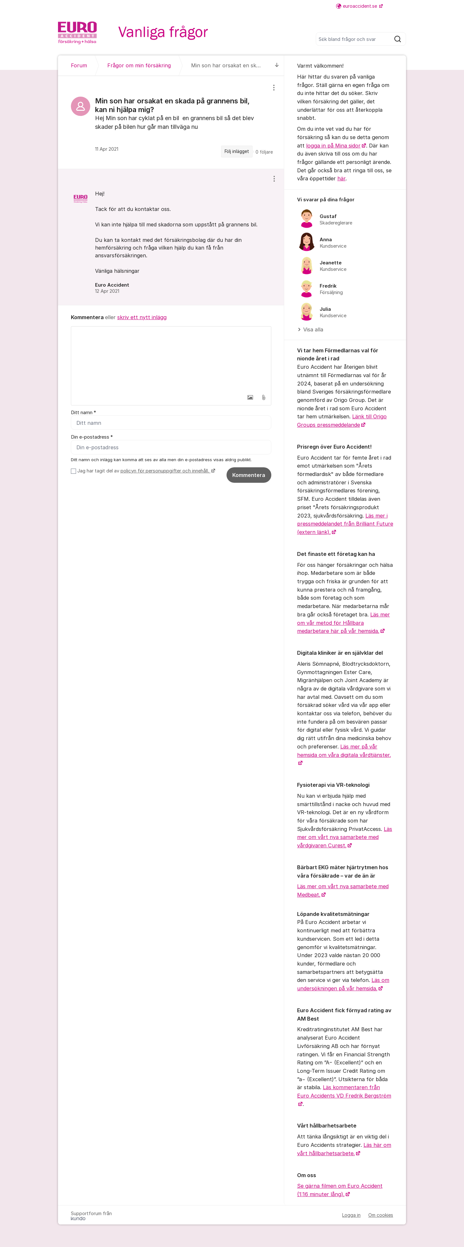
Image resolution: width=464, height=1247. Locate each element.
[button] (250, 397)
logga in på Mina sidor (333, 145)
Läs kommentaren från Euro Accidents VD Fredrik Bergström (344, 1091)
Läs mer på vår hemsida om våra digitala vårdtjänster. (344, 750)
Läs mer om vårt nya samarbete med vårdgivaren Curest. (344, 837)
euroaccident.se (357, 6)
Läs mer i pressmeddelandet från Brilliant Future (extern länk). (345, 523)
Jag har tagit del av (145, 471)
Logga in (351, 1215)
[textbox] (171, 359)
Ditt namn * (83, 412)
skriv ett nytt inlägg (142, 317)
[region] (171, 122)
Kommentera (248, 475)
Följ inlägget (237, 151)
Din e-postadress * (92, 437)
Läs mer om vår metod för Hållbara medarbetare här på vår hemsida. (343, 622)
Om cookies (380, 1215)
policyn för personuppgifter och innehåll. (165, 471)
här (341, 178)
